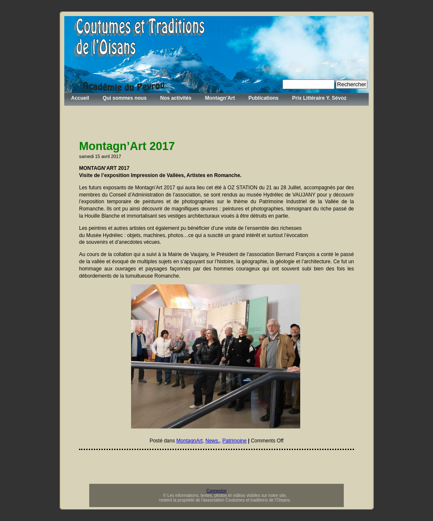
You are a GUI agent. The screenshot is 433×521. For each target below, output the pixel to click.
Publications (263, 98)
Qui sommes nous (125, 98)
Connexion (216, 490)
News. (212, 441)
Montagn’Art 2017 (127, 146)
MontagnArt (189, 441)
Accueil (80, 98)
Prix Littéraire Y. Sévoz (319, 98)
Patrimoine (234, 441)
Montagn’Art (220, 98)
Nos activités (176, 98)
